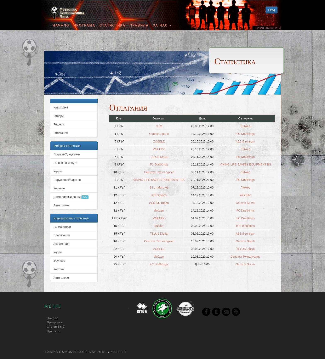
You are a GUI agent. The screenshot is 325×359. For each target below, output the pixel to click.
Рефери (58, 124)
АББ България (245, 141)
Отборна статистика (67, 145)
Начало (61, 25)
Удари (57, 171)
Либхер (245, 126)
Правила (139, 25)
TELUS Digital (159, 156)
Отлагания (60, 133)
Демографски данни (71, 197)
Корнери (59, 188)
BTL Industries (159, 187)
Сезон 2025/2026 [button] (268, 28)
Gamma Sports (159, 133)
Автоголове (61, 205)
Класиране (60, 107)
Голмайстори (62, 226)
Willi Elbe (159, 149)
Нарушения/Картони (67, 179)
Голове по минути (65, 162)
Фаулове (59, 260)
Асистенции (61, 243)
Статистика (112, 25)
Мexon (159, 226)
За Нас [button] (162, 25)
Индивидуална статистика (71, 218)
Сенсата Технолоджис (159, 172)
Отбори (58, 116)
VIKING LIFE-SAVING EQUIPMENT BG (245, 164)
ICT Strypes (159, 195)
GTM (159, 126)
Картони (58, 269)
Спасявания (61, 235)
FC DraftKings (245, 133)
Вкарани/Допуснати (66, 154)
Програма (84, 25)
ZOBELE (159, 141)
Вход (271, 10)
